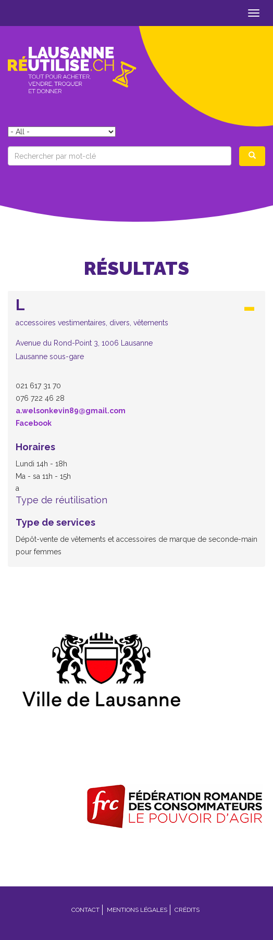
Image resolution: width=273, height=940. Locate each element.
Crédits (187, 909)
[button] (136, 328)
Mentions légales (137, 909)
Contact (85, 909)
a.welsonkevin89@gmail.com (71, 411)
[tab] (136, 332)
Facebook (34, 423)
